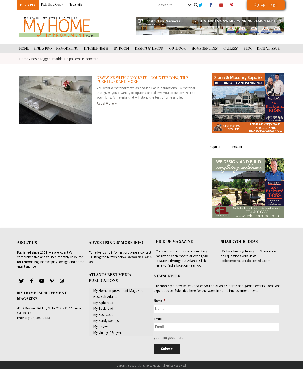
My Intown (101, 326)
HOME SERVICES (205, 48)
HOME (24, 48)
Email (159, 318)
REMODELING (68, 48)
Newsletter (76, 5)
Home (23, 59)
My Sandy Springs (106, 320)
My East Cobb (103, 314)
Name (159, 301)
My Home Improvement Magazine (118, 290)
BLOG (248, 48)
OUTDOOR (178, 48)
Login (273, 4)
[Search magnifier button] (196, 5)
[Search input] (171, 5)
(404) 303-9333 (39, 318)
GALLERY (231, 48)
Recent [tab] (237, 146)
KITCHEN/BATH (97, 48)
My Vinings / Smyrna (108, 332)
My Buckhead (103, 308)
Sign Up (259, 4)
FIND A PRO (43, 48)
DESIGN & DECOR (150, 48)
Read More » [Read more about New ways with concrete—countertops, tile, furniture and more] (107, 103)
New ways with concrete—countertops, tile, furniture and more (143, 79)
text (164, 336)
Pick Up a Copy (52, 4)
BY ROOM (122, 48)
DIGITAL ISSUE (268, 48)
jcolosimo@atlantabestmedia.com (246, 261)
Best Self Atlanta (105, 296)
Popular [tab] (215, 146)
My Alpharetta (103, 303)
